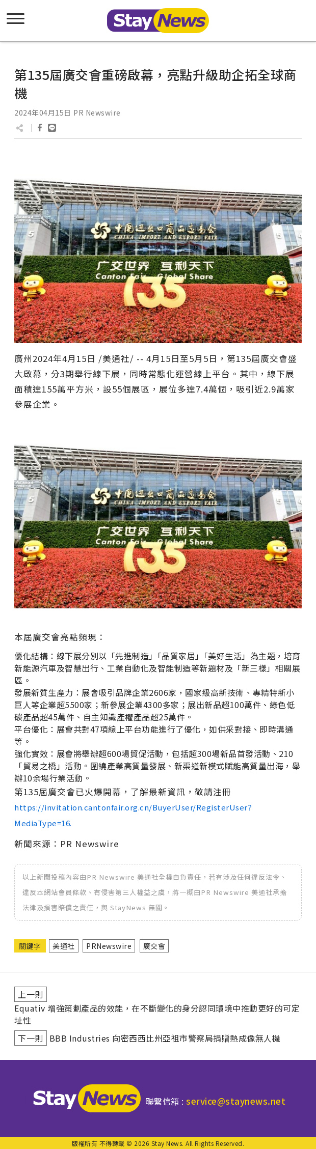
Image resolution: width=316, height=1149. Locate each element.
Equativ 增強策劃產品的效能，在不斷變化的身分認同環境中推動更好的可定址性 (157, 1014)
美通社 (63, 946)
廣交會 (154, 946)
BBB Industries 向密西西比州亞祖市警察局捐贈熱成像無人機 (165, 1038)
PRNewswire (108, 946)
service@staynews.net (235, 1101)
